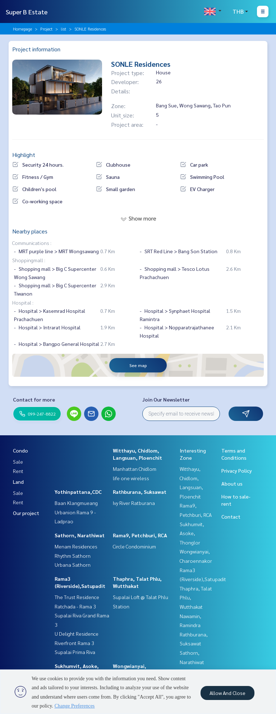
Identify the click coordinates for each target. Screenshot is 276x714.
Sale (18, 461)
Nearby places (29, 231)
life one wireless (131, 478)
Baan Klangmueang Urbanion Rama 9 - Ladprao (76, 512)
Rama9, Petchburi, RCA (140, 535)
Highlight (23, 154)
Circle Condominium (134, 546)
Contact (230, 516)
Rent (18, 471)
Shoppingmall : (28, 260)
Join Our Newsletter (166, 399)
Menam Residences (76, 546)
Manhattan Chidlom (134, 468)
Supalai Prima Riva (75, 652)
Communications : (31, 243)
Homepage (22, 29)
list (63, 29)
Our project (26, 513)
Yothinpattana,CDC (78, 491)
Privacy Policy (236, 470)
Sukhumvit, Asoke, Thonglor (192, 533)
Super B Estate (26, 12)
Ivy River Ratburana (134, 503)
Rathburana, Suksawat (139, 491)
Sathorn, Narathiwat (80, 535)
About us (232, 483)
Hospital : (22, 302)
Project (46, 29)
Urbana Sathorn (73, 564)
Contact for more (34, 399)
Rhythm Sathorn (73, 555)
